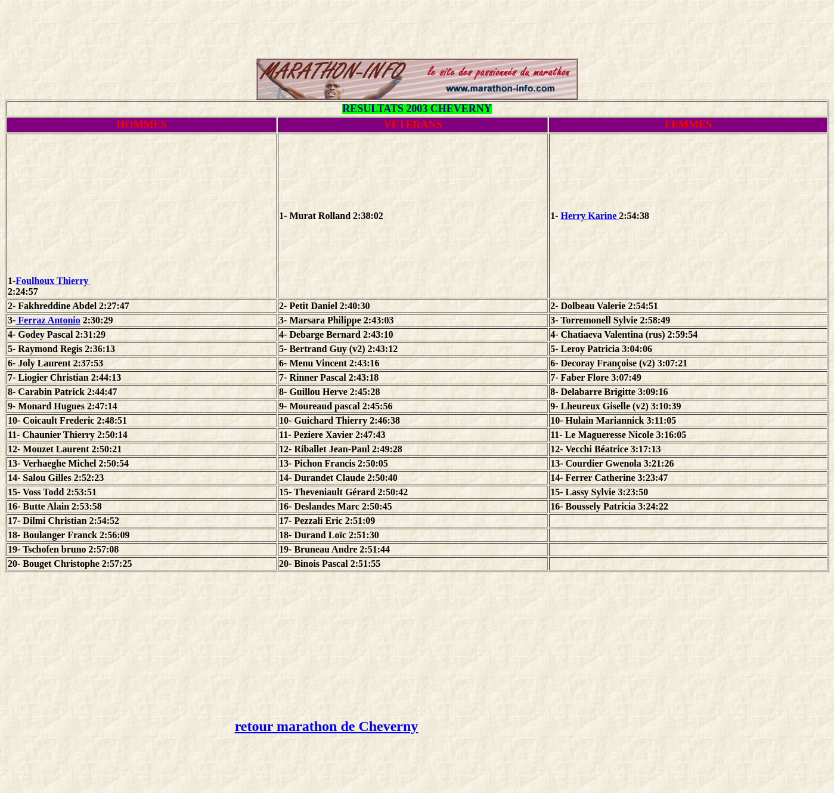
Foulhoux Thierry (142, 281)
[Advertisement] (417, 31)
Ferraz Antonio (47, 320)
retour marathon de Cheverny (326, 726)
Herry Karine (589, 216)
